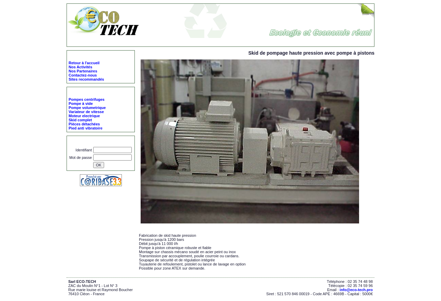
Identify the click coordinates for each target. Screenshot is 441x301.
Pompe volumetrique (87, 108)
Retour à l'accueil (84, 63)
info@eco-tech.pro (356, 290)
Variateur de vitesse (86, 112)
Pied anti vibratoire (85, 128)
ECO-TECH (127, 42)
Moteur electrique (84, 116)
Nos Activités (80, 67)
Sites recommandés (86, 79)
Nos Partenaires (83, 71)
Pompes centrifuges (86, 99)
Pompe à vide (81, 103)
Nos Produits (153, 42)
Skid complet (180, 42)
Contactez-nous (83, 75)
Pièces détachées (84, 124)
